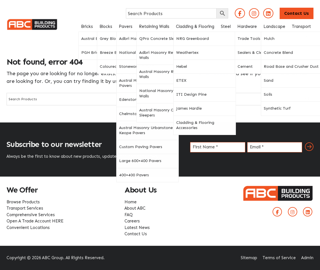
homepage (215, 73)
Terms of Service (279, 257)
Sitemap (249, 257)
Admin (307, 257)
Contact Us (296, 13)
